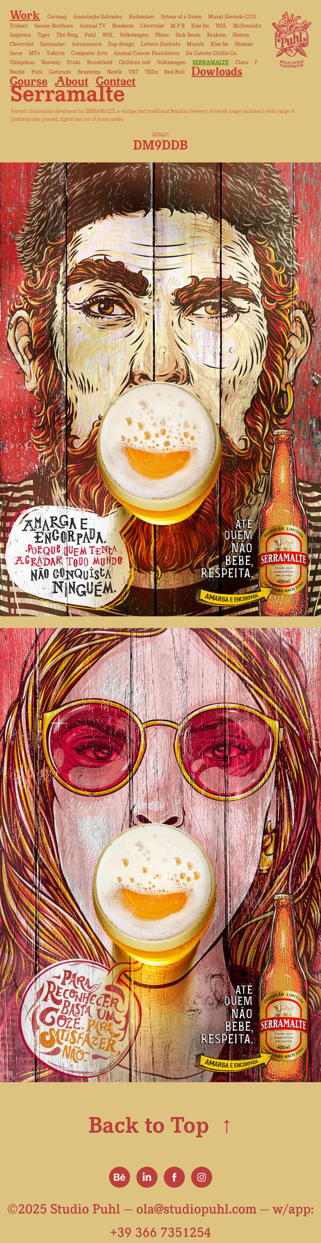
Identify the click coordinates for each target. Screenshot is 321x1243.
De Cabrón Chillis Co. (211, 52)
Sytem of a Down (181, 16)
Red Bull (174, 71)
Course (28, 81)
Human (244, 43)
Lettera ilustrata (160, 43)
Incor (16, 52)
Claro (241, 62)
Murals (195, 43)
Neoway (51, 62)
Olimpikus (22, 62)
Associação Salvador (97, 16)
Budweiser (142, 16)
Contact (116, 81)
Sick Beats (188, 34)
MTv (34, 52)
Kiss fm (200, 25)
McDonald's (247, 25)
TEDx (151, 71)
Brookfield (100, 62)
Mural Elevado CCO (232, 16)
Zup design (121, 43)
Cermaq (57, 16)
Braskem (123, 25)
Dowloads (216, 71)
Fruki (73, 62)
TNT (133, 71)
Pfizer (162, 34)
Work (25, 14)
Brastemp (89, 71)
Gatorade (60, 71)
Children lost (134, 62)
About (72, 81)
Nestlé (17, 71)
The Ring (67, 34)
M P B (178, 25)
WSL (220, 25)
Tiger (43, 34)
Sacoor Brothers (53, 25)
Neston (241, 34)
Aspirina (20, 34)
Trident (19, 25)
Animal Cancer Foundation (146, 52)
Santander (52, 43)
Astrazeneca (87, 43)
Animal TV (92, 25)
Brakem (216, 34)
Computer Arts (89, 52)
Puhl (90, 34)
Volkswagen (134, 34)
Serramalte (211, 62)
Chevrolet (152, 25)
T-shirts (56, 52)
